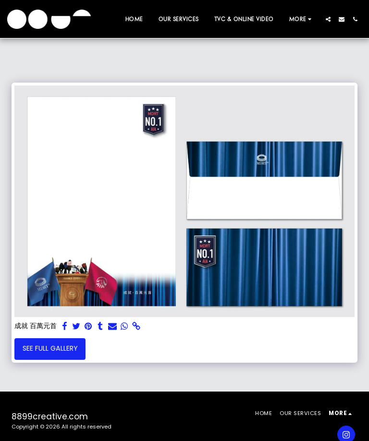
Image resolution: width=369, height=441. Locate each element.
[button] (328, 19)
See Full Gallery (50, 348)
